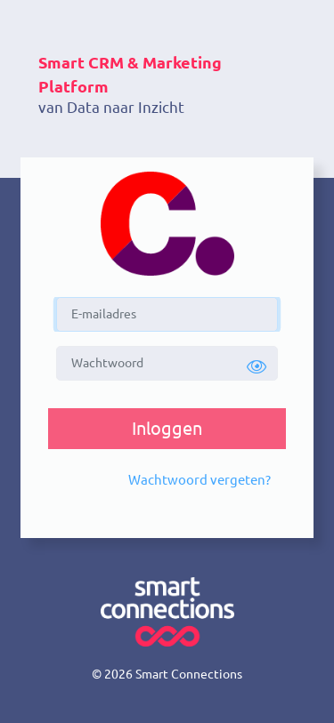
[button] (256, 367)
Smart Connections (188, 674)
